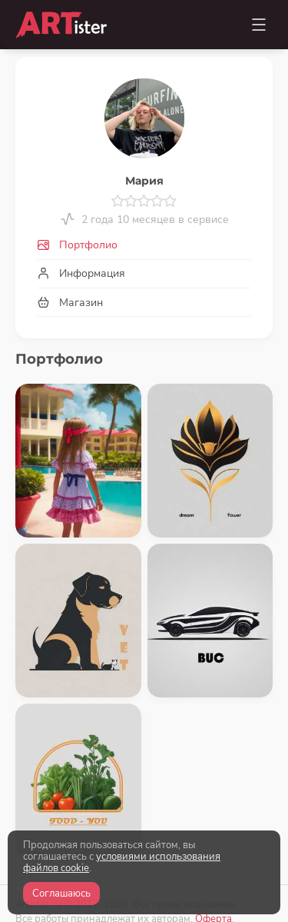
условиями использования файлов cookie (121, 862)
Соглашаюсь (61, 893)
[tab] (144, 245)
